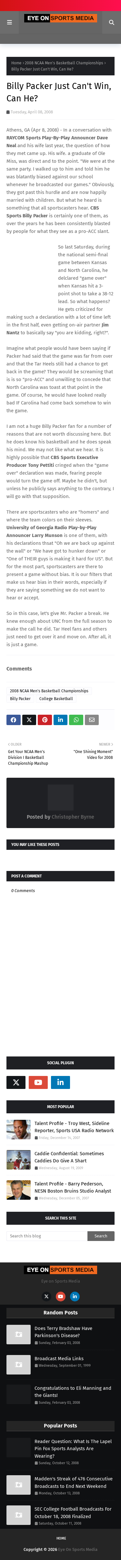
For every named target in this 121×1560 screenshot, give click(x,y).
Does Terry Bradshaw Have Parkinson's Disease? (63, 1332)
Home (16, 63)
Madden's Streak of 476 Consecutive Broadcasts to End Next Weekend (74, 1482)
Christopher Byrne (72, 817)
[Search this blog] (46, 1236)
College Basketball (56, 699)
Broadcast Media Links (59, 1359)
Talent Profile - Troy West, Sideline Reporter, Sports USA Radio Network (74, 1127)
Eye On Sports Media (77, 1549)
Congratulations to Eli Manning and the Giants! (73, 1392)
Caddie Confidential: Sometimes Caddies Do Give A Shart (69, 1157)
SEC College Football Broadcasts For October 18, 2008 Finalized (73, 1512)
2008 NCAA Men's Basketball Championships (64, 63)
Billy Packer (20, 699)
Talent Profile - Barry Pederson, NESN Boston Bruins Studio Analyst (73, 1187)
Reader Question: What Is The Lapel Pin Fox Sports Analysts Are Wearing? (73, 1449)
